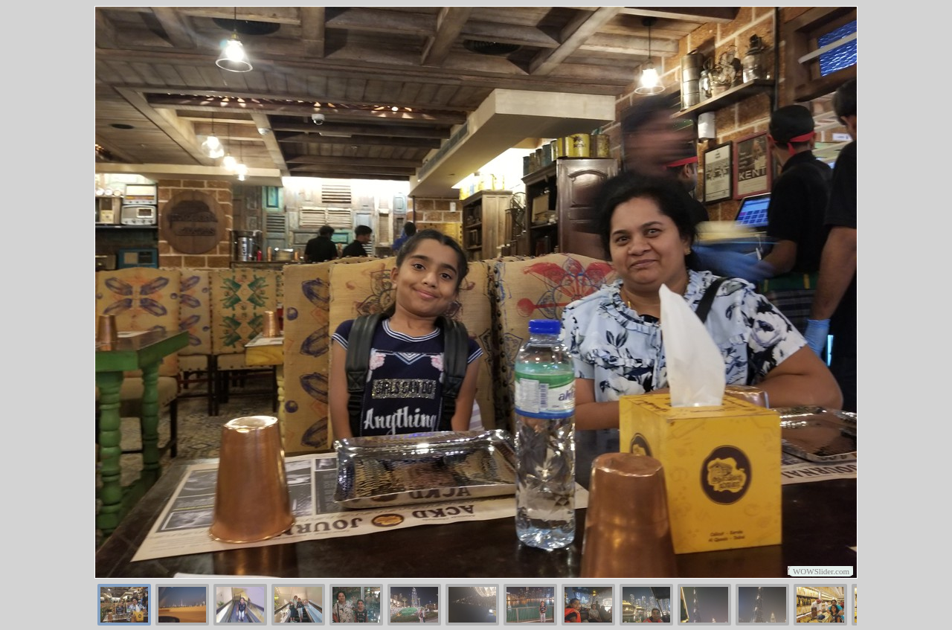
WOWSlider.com (821, 571)
